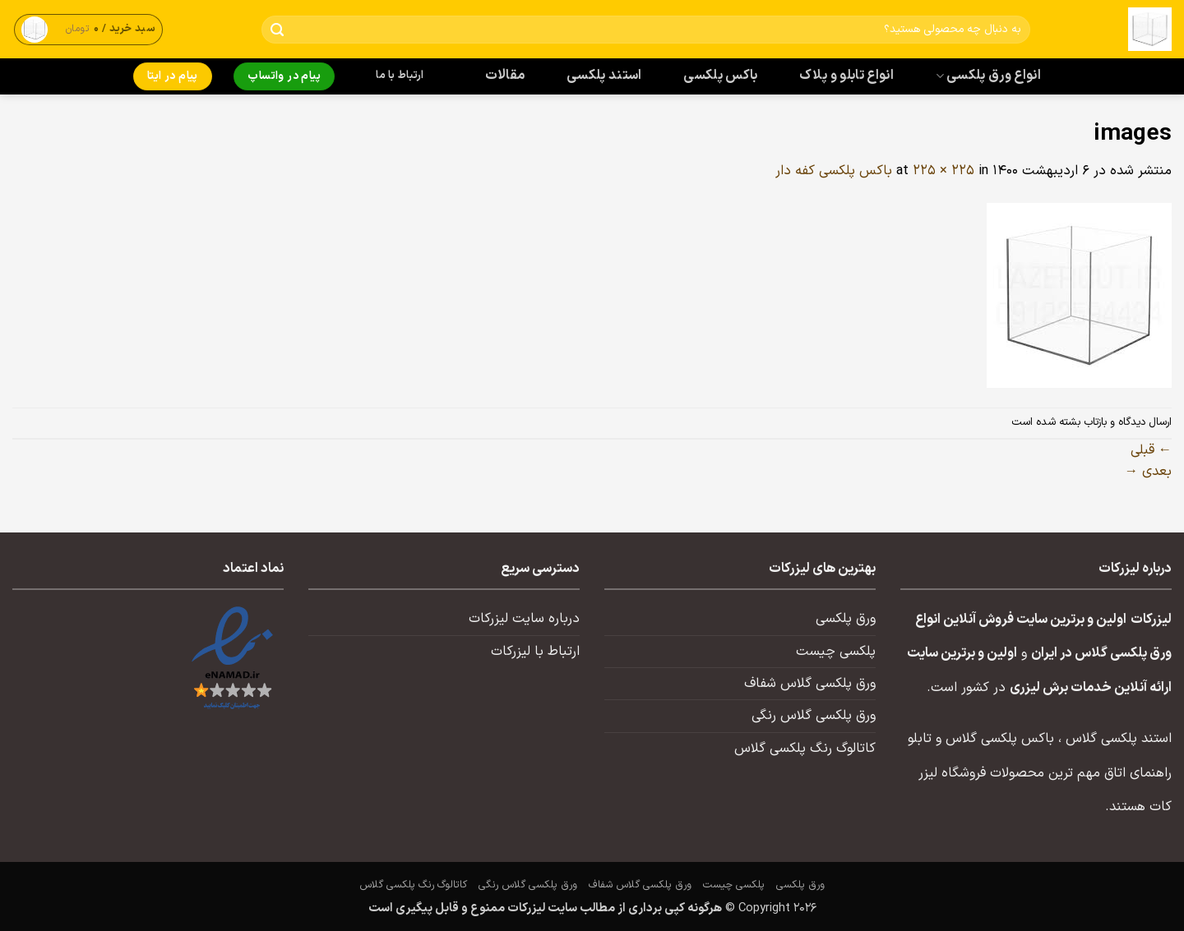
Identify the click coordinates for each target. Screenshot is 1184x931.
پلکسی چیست (836, 651)
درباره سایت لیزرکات (524, 619)
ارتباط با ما (399, 75)
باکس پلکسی (720, 75)
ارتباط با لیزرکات (535, 651)
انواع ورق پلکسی (988, 75)
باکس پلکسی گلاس (1000, 739)
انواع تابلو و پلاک (846, 75)
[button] (89, 29)
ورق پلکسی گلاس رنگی (814, 716)
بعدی (1148, 472)
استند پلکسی (604, 75)
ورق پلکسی (846, 619)
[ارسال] (277, 30)
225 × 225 (943, 171)
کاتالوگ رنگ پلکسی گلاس (805, 748)
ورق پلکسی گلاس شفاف (810, 684)
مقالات (505, 75)
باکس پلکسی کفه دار (833, 171)
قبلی (1151, 450)
